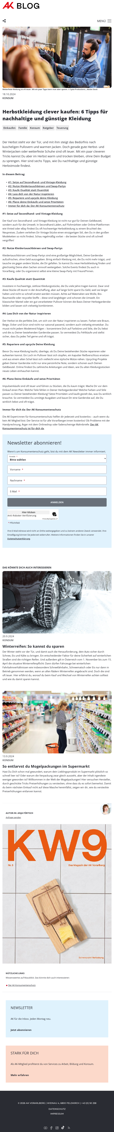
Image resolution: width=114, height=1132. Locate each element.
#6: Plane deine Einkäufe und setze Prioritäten (36, 201)
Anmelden (57, 502)
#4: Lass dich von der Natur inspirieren (31, 194)
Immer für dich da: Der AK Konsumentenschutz (36, 205)
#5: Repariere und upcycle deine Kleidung (33, 198)
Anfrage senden (13, 817)
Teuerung (62, 127)
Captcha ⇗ (49, 519)
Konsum (35, 127)
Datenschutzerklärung (18, 538)
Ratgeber (48, 127)
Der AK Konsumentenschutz (22, 985)
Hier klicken (28, 512)
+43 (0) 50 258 (88, 1103)
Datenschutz (57, 1109)
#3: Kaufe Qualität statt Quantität (28, 190)
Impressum (57, 1113)
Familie (23, 127)
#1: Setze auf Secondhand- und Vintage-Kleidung (37, 182)
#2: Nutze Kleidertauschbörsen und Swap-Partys (37, 186)
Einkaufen (9, 127)
